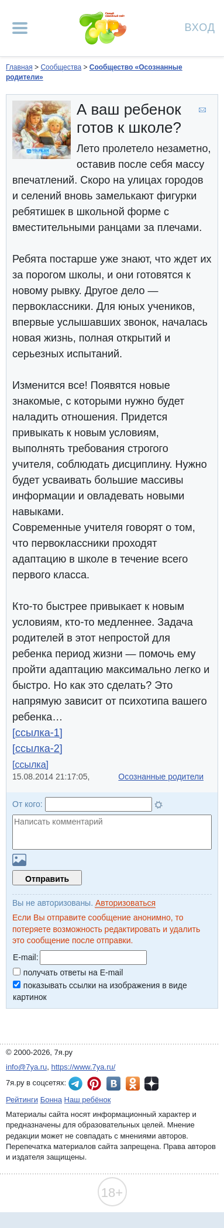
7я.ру (151, 1084)
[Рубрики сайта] (19, 28)
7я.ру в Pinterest (94, 1084)
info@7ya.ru (26, 1067)
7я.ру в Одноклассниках (133, 1084)
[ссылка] (30, 765)
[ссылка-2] (37, 748)
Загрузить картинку (19, 860)
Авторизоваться (125, 903)
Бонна (51, 1099)
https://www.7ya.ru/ (83, 1067)
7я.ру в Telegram (75, 1084)
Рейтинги (22, 1099)
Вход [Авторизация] (200, 26)
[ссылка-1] (37, 733)
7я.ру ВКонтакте (113, 1084)
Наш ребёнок (87, 1099)
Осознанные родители (161, 776)
